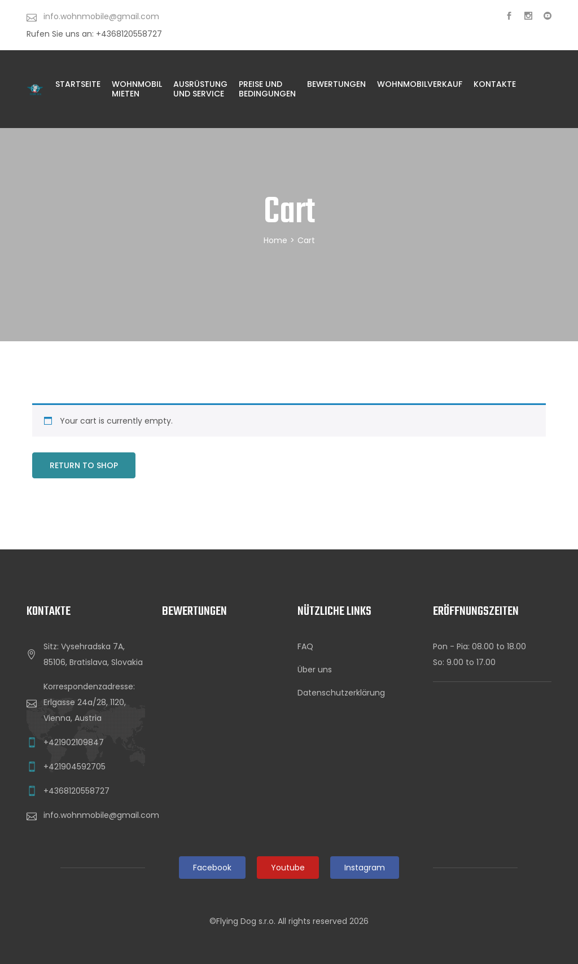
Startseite (77, 84)
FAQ (305, 646)
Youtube (288, 867)
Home (275, 240)
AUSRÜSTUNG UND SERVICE (200, 88)
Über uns (314, 669)
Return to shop (84, 465)
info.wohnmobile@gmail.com (101, 815)
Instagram (364, 867)
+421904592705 (74, 766)
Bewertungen (336, 84)
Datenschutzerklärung (341, 692)
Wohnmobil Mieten (137, 88)
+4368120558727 (76, 790)
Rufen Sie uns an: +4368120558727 (94, 33)
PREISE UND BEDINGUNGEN (267, 88)
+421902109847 (73, 742)
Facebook (212, 867)
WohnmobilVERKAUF (419, 84)
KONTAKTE (495, 84)
